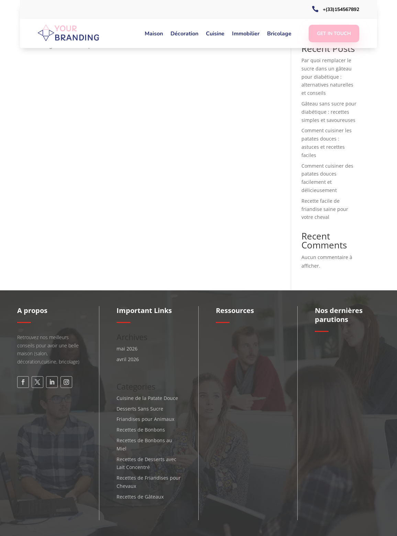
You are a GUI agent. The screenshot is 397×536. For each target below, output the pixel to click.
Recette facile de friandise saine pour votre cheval (324, 209)
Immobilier (246, 34)
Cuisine (215, 34)
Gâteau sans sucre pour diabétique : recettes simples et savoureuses (328, 111)
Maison (154, 34)
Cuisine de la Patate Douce (147, 398)
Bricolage (279, 34)
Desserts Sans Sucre (140, 408)
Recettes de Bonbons (141, 429)
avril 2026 (128, 359)
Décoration (184, 34)
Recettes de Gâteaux (140, 496)
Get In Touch (334, 33)
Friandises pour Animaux (145, 419)
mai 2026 (127, 348)
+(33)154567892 (341, 9)
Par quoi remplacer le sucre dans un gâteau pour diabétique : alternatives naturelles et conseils (327, 76)
